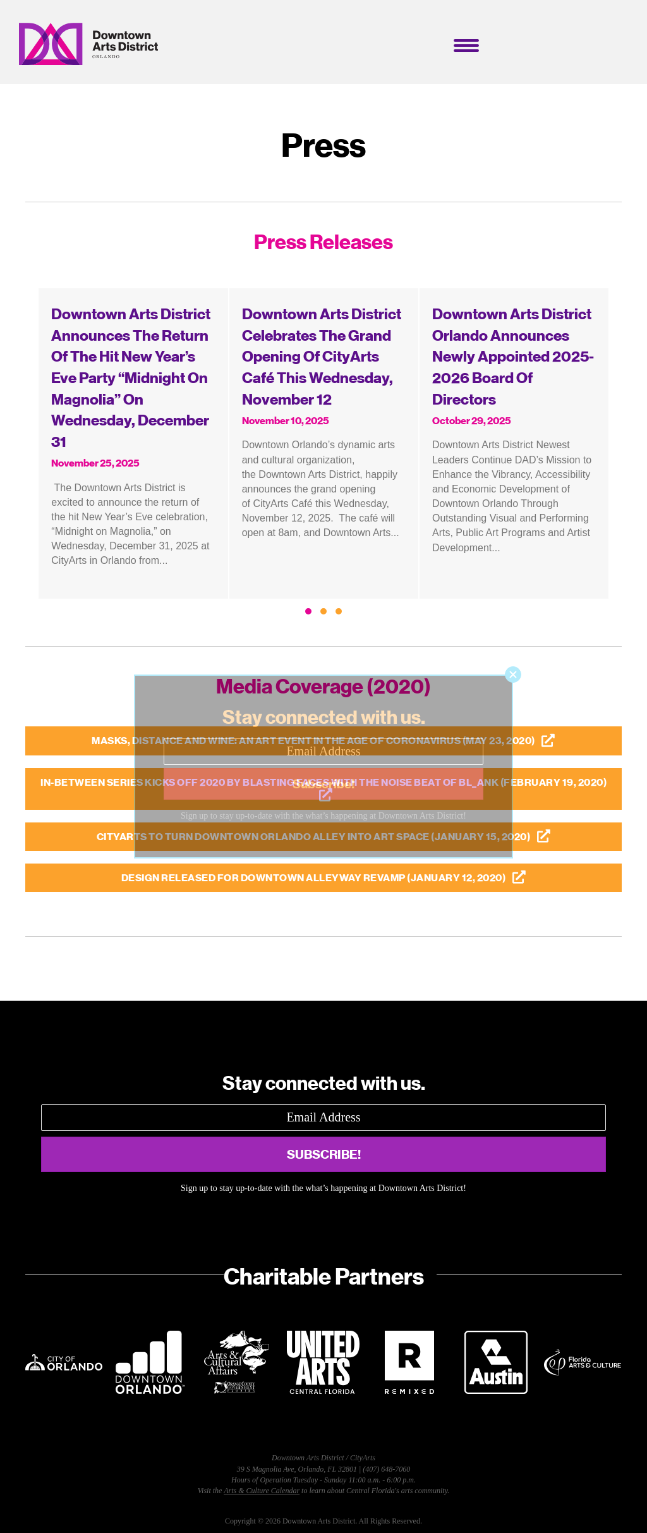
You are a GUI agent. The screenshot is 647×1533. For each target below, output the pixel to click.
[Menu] (466, 45)
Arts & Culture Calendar (261, 1490)
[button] (308, 611)
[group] (133, 443)
